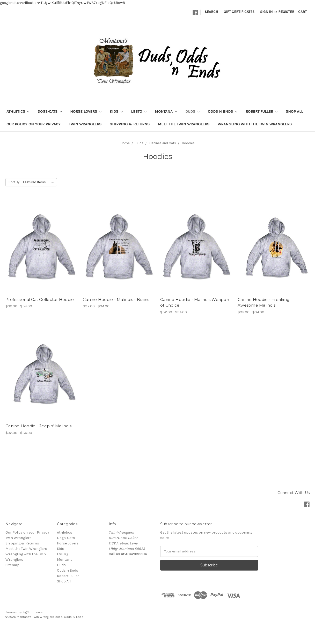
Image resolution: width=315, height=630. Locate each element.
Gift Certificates (239, 12)
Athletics (18, 111)
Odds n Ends (222, 111)
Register (286, 12)
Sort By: (14, 182)
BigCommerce (33, 612)
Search (211, 12)
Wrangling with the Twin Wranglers (255, 124)
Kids (116, 111)
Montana (166, 111)
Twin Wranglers (85, 124)
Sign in (266, 12)
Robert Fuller (261, 111)
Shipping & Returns (130, 124)
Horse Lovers (85, 111)
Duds (192, 111)
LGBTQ (138, 111)
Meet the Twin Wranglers (183, 124)
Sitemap (12, 565)
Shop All (294, 111)
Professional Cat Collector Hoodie (39, 299)
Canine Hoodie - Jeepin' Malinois (38, 425)
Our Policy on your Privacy (33, 124)
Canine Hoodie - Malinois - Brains (116, 299)
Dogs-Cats (50, 111)
